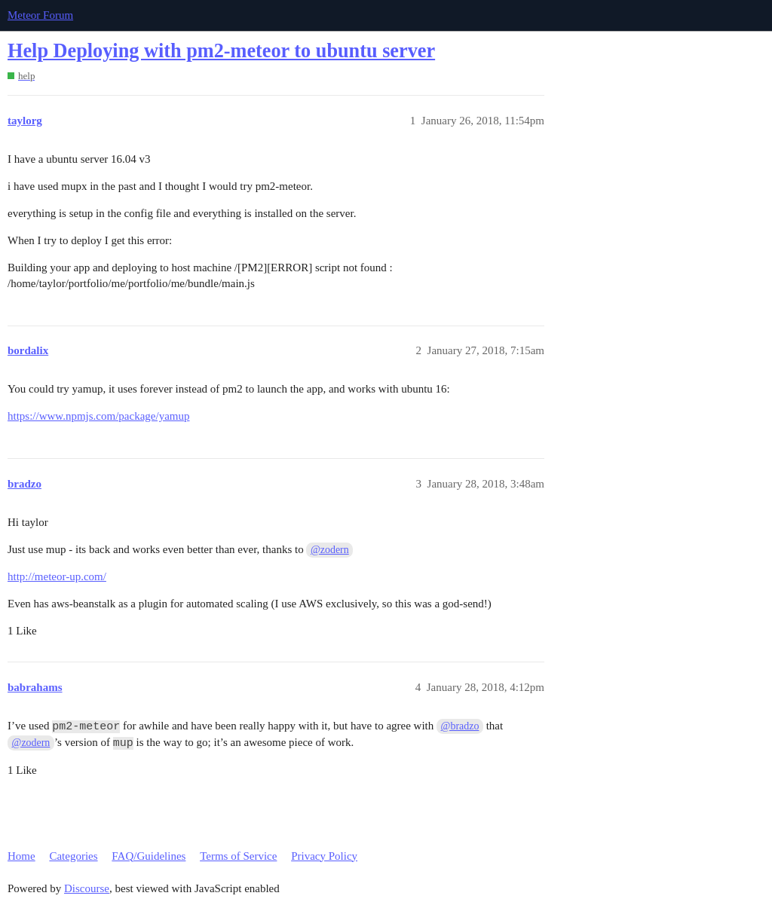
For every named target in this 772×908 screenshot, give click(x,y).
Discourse (86, 888)
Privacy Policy (324, 856)
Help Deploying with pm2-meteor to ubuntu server (221, 51)
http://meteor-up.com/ (57, 576)
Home (21, 856)
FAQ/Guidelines (148, 856)
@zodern (330, 549)
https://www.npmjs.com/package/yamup (99, 416)
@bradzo (460, 726)
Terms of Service (238, 856)
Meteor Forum (40, 15)
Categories (73, 856)
